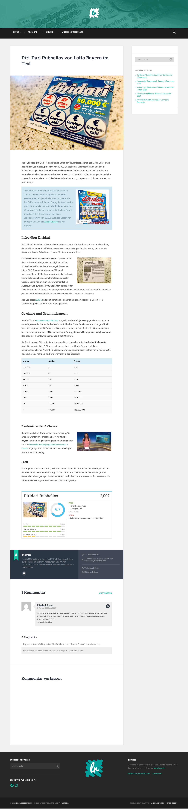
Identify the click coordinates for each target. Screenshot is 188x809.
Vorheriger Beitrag (91, 569)
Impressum (159, 774)
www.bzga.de (159, 768)
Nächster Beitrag (91, 573)
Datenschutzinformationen (140, 774)
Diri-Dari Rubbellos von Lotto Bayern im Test (64, 61)
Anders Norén (157, 803)
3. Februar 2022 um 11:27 (47, 608)
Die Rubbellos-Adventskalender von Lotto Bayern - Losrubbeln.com (55, 651)
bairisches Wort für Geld (47, 321)
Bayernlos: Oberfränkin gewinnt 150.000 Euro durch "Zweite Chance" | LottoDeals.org (63, 644)
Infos (16, 32)
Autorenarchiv (24, 574)
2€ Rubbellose (90, 559)
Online (49, 32)
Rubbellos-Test (100, 561)
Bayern (100, 559)
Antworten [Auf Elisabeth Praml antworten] (108, 607)
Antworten (105, 593)
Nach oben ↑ (172, 803)
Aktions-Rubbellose (72, 32)
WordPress (64, 803)
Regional (32, 32)
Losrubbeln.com (24, 803)
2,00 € (39, 300)
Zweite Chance (51, 222)
